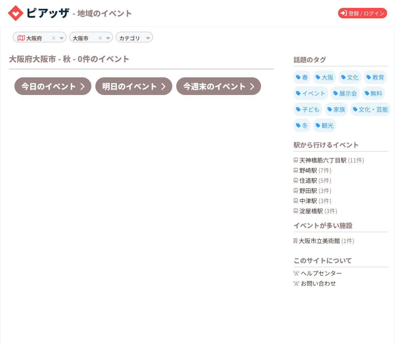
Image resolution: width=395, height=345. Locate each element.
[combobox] (44, 38)
